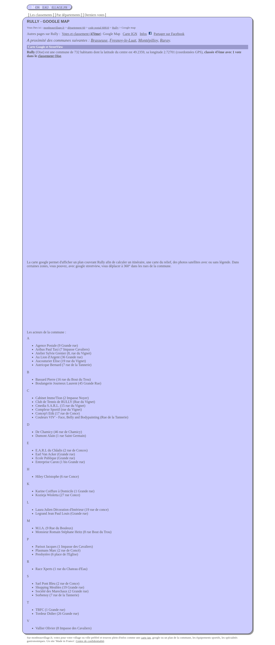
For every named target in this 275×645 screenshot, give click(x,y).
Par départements (68, 15)
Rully (115, 27)
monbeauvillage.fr (54, 27)
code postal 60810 (98, 27)
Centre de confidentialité (90, 641)
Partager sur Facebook (169, 34)
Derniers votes (94, 15)
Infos (143, 34)
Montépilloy (148, 40)
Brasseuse (99, 40)
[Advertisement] (137, 90)
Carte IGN (130, 34)
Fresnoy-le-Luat (123, 40)
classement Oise (49, 56)
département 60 (76, 27)
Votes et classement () (81, 34)
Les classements (41, 15)
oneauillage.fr (49, 7)
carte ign (146, 637)
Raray (165, 40)
